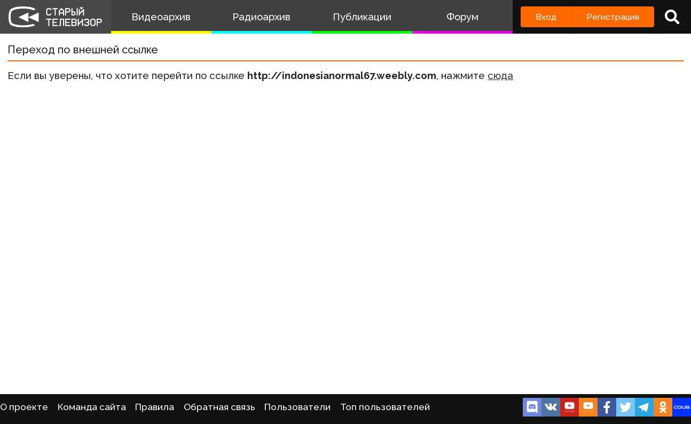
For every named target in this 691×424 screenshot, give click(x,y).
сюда (500, 75)
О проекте (24, 407)
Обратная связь (219, 407)
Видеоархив (161, 16)
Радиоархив (261, 16)
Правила (154, 407)
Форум (462, 16)
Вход (546, 17)
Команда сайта (92, 407)
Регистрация (612, 17)
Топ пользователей (385, 407)
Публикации (362, 16)
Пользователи (297, 407)
